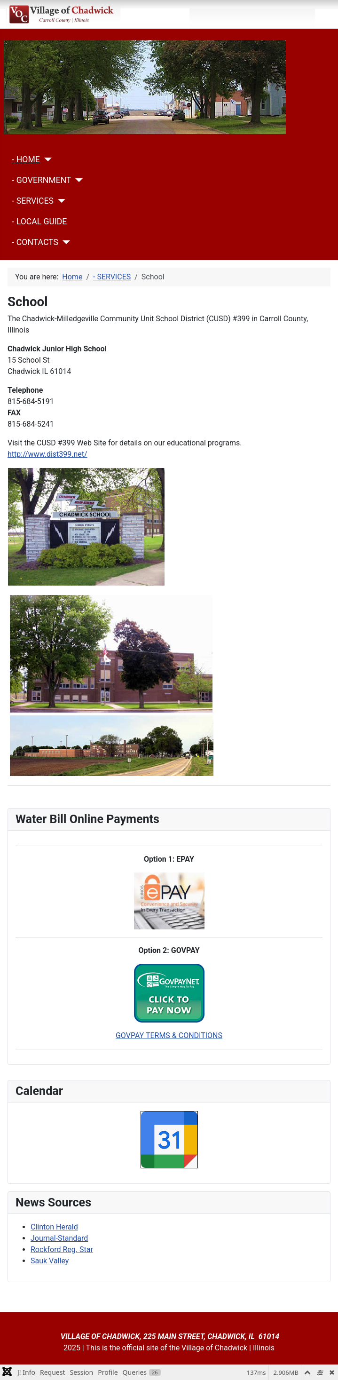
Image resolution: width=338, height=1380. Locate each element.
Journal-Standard (59, 1238)
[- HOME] (46, 159)
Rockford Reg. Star (62, 1249)
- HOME (26, 159)
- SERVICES (33, 201)
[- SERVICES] (59, 201)
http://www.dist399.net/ (47, 454)
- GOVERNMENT (41, 180)
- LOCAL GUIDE (39, 221)
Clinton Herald (54, 1226)
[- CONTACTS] (64, 242)
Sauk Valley (50, 1260)
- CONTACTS (35, 242)
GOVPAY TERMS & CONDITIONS (169, 1035)
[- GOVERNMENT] (77, 180)
